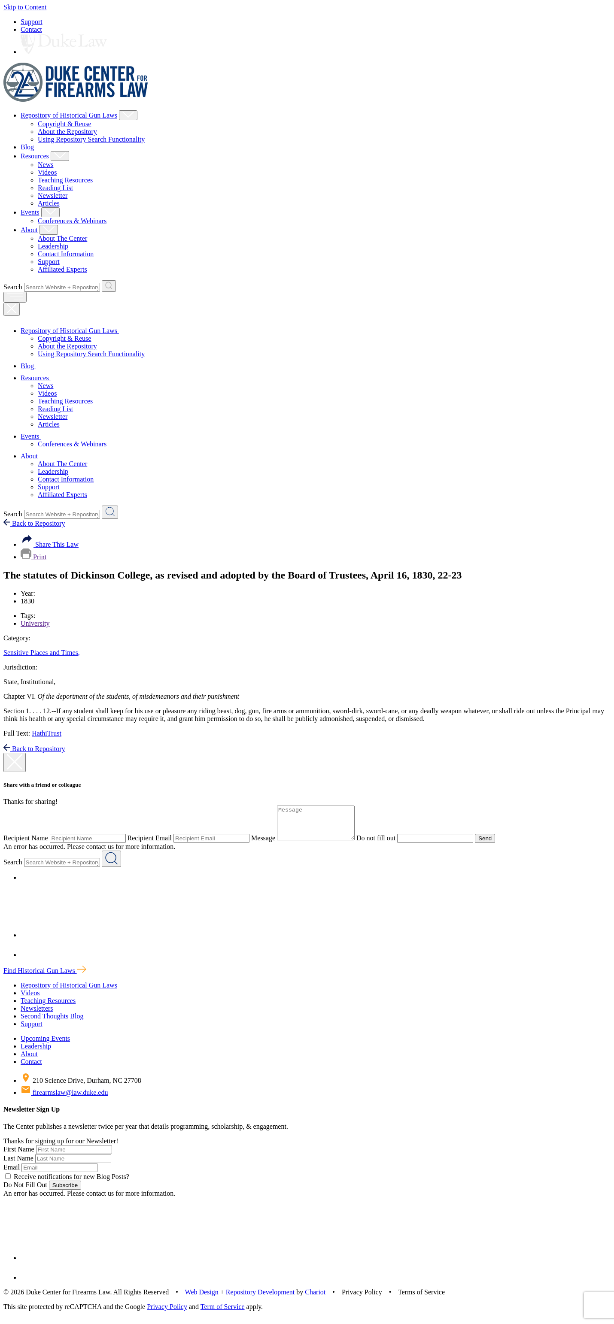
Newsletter (52, 195)
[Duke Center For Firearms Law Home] (75, 99)
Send (493, 845)
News (45, 164)
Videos (47, 172)
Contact (31, 29)
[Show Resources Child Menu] (60, 156)
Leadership (53, 246)
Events (30, 212)
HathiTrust (46, 733)
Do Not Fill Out (25, 1191)
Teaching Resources (65, 180)
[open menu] (15, 297)
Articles (49, 203)
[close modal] (14, 762)
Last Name (18, 1164)
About (29, 229)
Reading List (55, 187)
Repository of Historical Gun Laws (69, 115)
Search (12, 287)
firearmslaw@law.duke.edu (64, 1099)
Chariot (315, 1298)
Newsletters (37, 1014)
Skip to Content (24, 7)
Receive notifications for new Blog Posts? (67, 1183)
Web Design (202, 1298)
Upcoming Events (45, 1044)
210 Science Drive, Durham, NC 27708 (81, 1087)
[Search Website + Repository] (109, 286)
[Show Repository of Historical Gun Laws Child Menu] (128, 115)
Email (11, 1173)
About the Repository (67, 131)
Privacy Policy (167, 1313)
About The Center (62, 238)
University (35, 623)
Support (32, 21)
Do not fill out (384, 844)
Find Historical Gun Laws (44, 977)
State (11, 681)
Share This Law (50, 544)
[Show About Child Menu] (49, 230)
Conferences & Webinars (72, 220)
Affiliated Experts (62, 269)
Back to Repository (34, 523)
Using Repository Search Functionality (91, 139)
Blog (27, 147)
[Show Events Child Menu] (50, 212)
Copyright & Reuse (64, 123)
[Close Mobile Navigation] (11, 309)
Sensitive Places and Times (41, 652)
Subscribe (65, 1191)
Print (33, 557)
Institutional (38, 681)
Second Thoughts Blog (52, 1022)
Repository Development (260, 1298)
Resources (35, 156)
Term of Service (223, 1313)
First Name (18, 1155)
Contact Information (66, 254)
